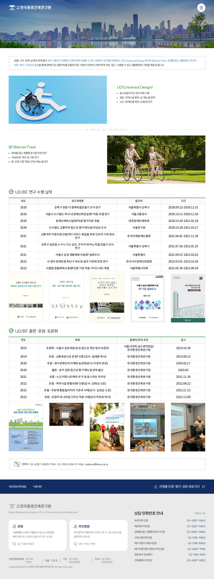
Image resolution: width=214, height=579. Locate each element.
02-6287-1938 (196, 549)
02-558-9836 (197, 537)
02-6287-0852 (196, 560)
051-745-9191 (84, 544)
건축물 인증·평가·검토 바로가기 (177, 486)
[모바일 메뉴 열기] (201, 7)
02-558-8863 (197, 543)
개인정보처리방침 (17, 486)
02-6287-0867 (196, 526)
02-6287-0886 (196, 532)
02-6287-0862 (196, 520)
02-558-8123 (23, 544)
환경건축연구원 (30, 7)
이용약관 (37, 486)
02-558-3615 (197, 554)
